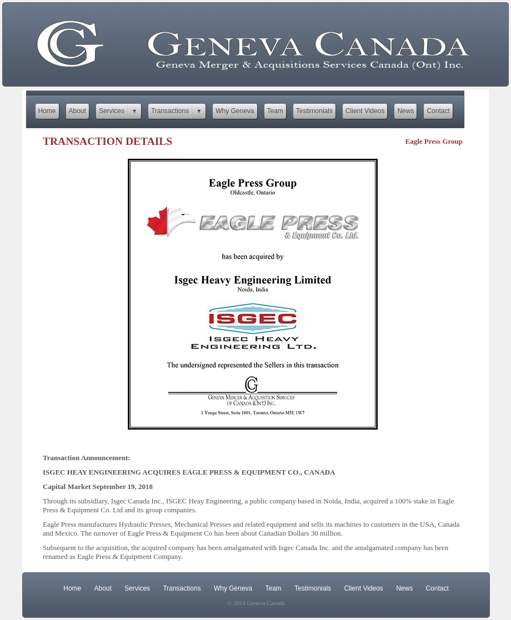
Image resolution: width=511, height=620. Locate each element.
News (404, 588)
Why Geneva (233, 588)
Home (72, 588)
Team (273, 588)
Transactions (182, 588)
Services (137, 588)
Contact (436, 588)
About (103, 588)
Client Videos (363, 588)
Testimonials (312, 588)
